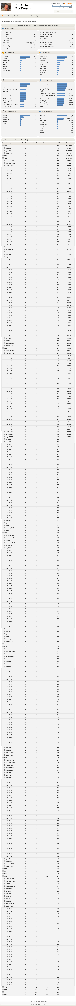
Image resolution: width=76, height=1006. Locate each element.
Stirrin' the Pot (43, 56)
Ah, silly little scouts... (9, 106)
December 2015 (10, 878)
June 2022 (8, 629)
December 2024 (10, 161)
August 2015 (9, 888)
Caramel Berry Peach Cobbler (11, 95)
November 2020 (10, 651)
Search (16, 16)
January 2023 (9, 530)
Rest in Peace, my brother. (47, 84)
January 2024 (9, 345)
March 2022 (9, 636)
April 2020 (8, 747)
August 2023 (9, 437)
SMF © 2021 (37, 1001)
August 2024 (9, 249)
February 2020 (10, 752)
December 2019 (10, 760)
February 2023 (10, 528)
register (70, 3)
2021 (5, 644)
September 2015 (10, 886)
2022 (5, 533)
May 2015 (8, 896)
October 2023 (9, 432)
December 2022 (10, 535)
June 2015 (8, 893)
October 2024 (9, 166)
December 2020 (10, 649)
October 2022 (9, 540)
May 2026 (8, 148)
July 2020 (8, 661)
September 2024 (10, 247)
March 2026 (9, 153)
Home (3, 16)
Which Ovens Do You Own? (10, 104)
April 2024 (8, 338)
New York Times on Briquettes (48, 86)
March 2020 (9, 750)
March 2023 (9, 525)
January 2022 (9, 641)
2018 (5, 868)
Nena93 (5, 68)
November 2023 (10, 353)
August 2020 (9, 659)
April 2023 (8, 523)
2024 (5, 158)
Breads (42, 64)
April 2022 (8, 634)
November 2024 (10, 163)
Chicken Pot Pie (7, 99)
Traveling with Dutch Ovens (47, 93)
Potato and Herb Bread (9, 93)
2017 (5, 871)
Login (31, 16)
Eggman (5, 64)
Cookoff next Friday (8, 84)
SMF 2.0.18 (33, 1001)
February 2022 (10, 639)
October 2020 (9, 654)
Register (38, 16)
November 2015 (10, 881)
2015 (5, 876)
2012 (5, 992)
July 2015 (8, 891)
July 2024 (8, 252)
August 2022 (9, 545)
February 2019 (10, 863)
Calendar (23, 16)
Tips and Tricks (44, 62)
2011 (5, 995)
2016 (5, 873)
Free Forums (41, 1002)
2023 (5, 348)
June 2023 (8, 442)
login (65, 3)
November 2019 (10, 762)
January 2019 (9, 866)
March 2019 (9, 861)
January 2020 (9, 755)
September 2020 (10, 656)
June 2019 (8, 775)
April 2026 (8, 151)
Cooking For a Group (8, 97)
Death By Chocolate (45, 101)
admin (41, 128)
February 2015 (10, 903)
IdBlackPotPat (7, 60)
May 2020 (8, 666)
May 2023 (8, 520)
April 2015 (8, 898)
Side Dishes (43, 68)
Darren (5, 58)
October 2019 (9, 765)
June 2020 (8, 664)
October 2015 (9, 883)
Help (9, 16)
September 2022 (10, 543)
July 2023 (8, 439)
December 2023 (10, 350)
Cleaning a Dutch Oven (46, 103)
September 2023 (10, 434)
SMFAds (35, 1002)
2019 (5, 757)
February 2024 (10, 343)
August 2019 (9, 770)
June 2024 (8, 254)
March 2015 (9, 901)
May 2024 (8, 257)
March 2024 (9, 340)
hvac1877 (70, 40)
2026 (5, 146)
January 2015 (9, 906)
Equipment (43, 66)
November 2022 (10, 538)
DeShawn (5, 56)
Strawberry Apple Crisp (46, 88)
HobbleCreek (6, 70)
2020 (5, 646)
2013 (5, 990)
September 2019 (10, 767)
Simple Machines (44, 1001)
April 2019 (8, 859)
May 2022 (8, 631)
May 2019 (8, 777)
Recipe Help (43, 74)
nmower (5, 66)
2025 (5, 156)
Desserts (42, 60)
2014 (5, 987)
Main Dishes (43, 58)
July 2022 (8, 548)
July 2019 (8, 772)
